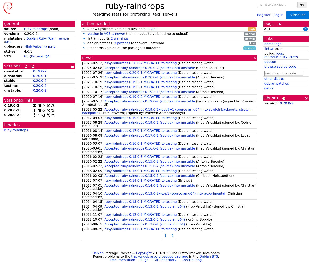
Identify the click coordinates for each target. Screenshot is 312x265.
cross (293, 57)
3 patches (122, 43)
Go (302, 4)
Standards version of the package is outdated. (169, 48)
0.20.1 (153, 29)
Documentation (122, 260)
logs (279, 53)
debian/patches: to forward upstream (169, 43)
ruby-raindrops (35, 29)
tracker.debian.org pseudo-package (159, 256)
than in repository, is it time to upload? (169, 34)
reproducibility (275, 57)
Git (26, 56)
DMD (8, 41)
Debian (98, 253)
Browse (37, 56)
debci (268, 88)
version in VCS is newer (106, 34)
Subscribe (298, 15)
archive (63, 38)
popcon (270, 62)
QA (47, 56)
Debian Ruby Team (41, 38)
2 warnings (120, 38)
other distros (274, 79)
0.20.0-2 (39, 81)
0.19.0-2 (39, 71)
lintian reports (169, 38)
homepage (272, 44)
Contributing (192, 260)
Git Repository (165, 260)
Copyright (144, 253)
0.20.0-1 (39, 76)
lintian (269, 49)
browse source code (280, 66)
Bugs (144, 260)
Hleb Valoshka (36, 46)
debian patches (276, 83)
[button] (84, 29)
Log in (278, 15)
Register (264, 15)
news (87, 58)
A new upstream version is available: (169, 29)
